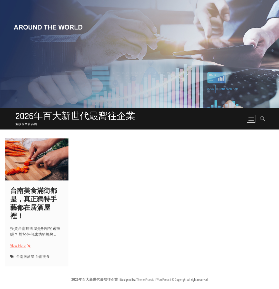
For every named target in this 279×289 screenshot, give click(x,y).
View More (19, 248)
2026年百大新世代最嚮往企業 (75, 116)
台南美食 (42, 259)
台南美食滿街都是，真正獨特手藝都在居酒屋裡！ (33, 206)
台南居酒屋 (25, 259)
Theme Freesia (145, 280)
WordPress (163, 280)
